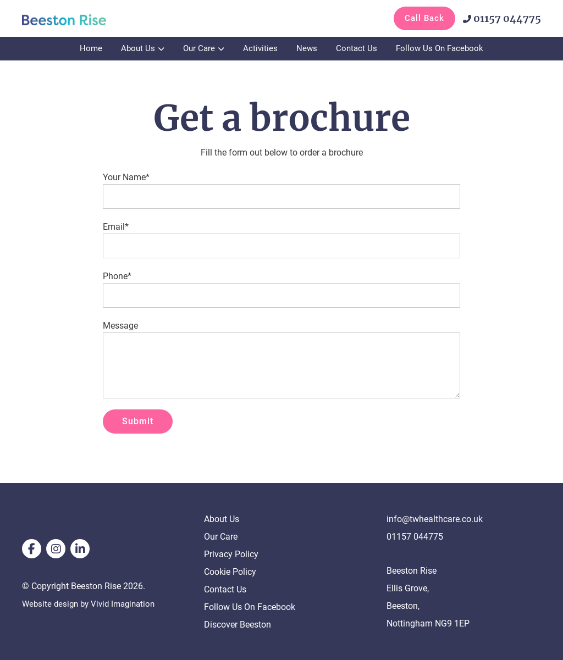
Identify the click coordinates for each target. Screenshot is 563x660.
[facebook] (31, 548)
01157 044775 (502, 19)
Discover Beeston (237, 624)
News (306, 48)
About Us (138, 48)
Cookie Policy (230, 572)
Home (91, 48)
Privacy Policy (231, 554)
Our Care (199, 48)
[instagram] (55, 548)
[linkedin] (80, 548)
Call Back (424, 18)
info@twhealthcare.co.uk (435, 519)
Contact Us (356, 48)
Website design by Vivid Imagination (92, 603)
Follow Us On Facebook (439, 48)
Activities (260, 48)
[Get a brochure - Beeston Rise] (77, 19)
